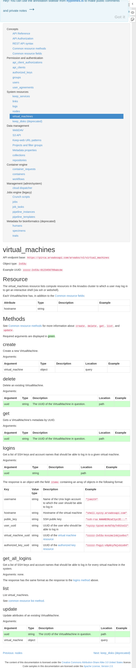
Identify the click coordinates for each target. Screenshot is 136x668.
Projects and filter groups (27, 145)
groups (17, 77)
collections (19, 155)
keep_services (21, 96)
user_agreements (23, 87)
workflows (18, 179)
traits (15, 235)
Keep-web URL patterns (27, 140)
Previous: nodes (12, 653)
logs (15, 106)
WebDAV (18, 130)
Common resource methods (29, 48)
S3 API (17, 135)
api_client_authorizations (27, 62)
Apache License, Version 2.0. (98, 666)
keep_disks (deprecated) (27, 121)
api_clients (19, 67)
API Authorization (23, 38)
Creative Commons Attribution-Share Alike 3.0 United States (92, 662)
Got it (120, 17)
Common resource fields (27, 53)
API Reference (21, 33)
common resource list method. (26, 600)
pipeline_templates (24, 216)
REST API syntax (23, 43)
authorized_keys (22, 72)
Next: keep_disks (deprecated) (112, 653)
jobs (15, 201)
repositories (19, 160)
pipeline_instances (24, 211)
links (15, 101)
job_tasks (18, 206)
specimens (19, 230)
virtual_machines (23, 116)
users (16, 82)
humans (17, 225)
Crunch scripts (21, 196)
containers (19, 174)
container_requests (24, 169)
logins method (81, 580)
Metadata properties (25, 150)
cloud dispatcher (22, 187)
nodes (16, 111)
